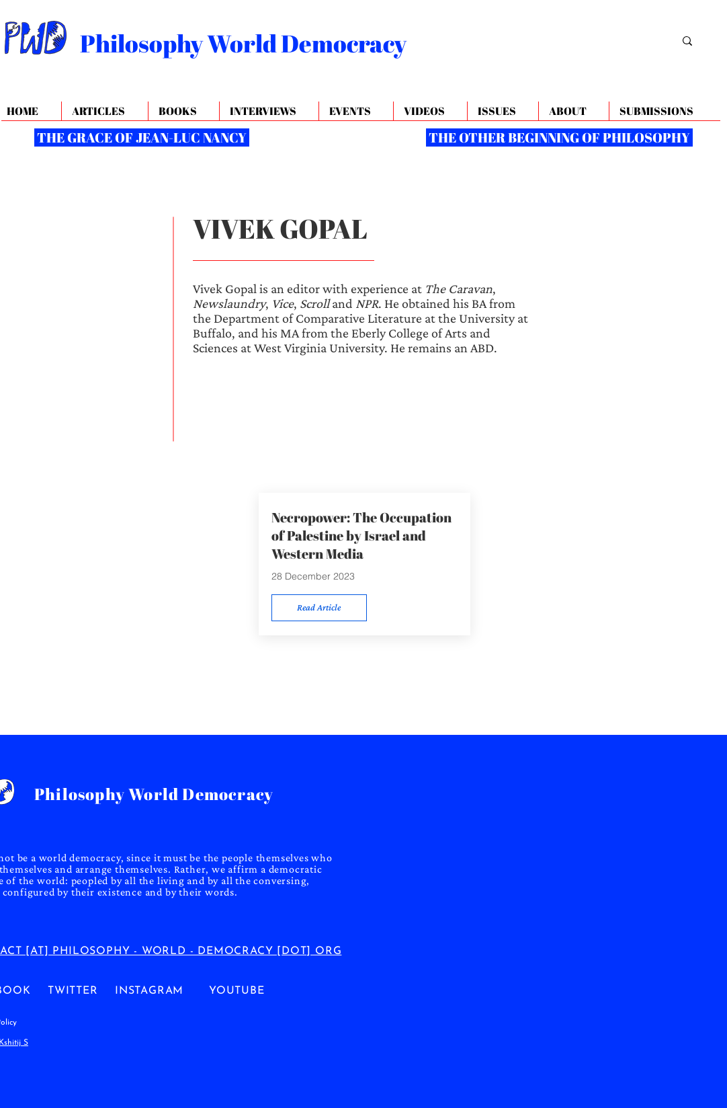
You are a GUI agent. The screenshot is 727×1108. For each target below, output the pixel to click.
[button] (573, 111)
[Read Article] (319, 607)
